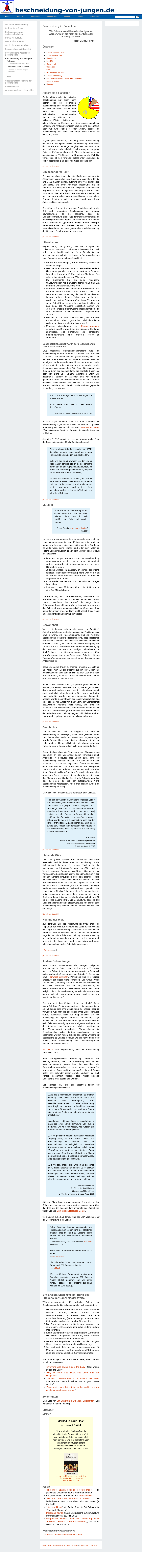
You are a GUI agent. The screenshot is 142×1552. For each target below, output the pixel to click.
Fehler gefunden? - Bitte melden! (19, 90)
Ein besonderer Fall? (54, 55)
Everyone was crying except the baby (66, 1367)
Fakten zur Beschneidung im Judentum (18, 70)
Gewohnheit (51, 64)
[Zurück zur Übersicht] (51, 166)
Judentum (11, 61)
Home (7, 17)
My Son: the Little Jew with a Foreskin (69, 1498)
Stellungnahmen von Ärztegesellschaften (14, 33)
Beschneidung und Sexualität (18, 49)
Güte (48, 70)
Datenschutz (95, 17)
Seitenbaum (52, 17)
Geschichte (50, 67)
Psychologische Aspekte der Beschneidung (17, 54)
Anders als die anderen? (56, 52)
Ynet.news (88, 1242)
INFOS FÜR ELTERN (14, 42)
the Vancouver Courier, (78, 528)
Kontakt (20, 17)
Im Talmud (48, 1049)
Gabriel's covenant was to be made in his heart (73, 1378)
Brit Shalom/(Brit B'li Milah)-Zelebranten (75, 1401)
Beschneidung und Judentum (18, 63)
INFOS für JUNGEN (14, 38)
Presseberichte (12, 87)
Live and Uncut (54, 1507)
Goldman (48, 950)
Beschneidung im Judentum (18, 66)
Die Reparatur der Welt (55, 73)
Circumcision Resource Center (71, 1211)
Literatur (49, 84)
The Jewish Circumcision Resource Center (62, 1534)
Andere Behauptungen (55, 76)
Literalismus (51, 58)
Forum (80, 17)
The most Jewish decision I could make (69, 1490)
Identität (49, 61)
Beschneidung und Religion (18, 59)
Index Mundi (55, 1268)
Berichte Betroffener (14, 28)
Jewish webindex (57, 1256)
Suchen (67, 17)
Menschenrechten (90, 326)
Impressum (35, 17)
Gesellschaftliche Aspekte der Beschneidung (18, 82)
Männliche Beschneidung (16, 25)
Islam (9, 76)
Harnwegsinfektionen (58, 977)
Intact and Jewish (54, 1513)
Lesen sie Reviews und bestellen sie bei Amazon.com (71, 1478)
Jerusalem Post (86, 1495)
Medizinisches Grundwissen (17, 45)
